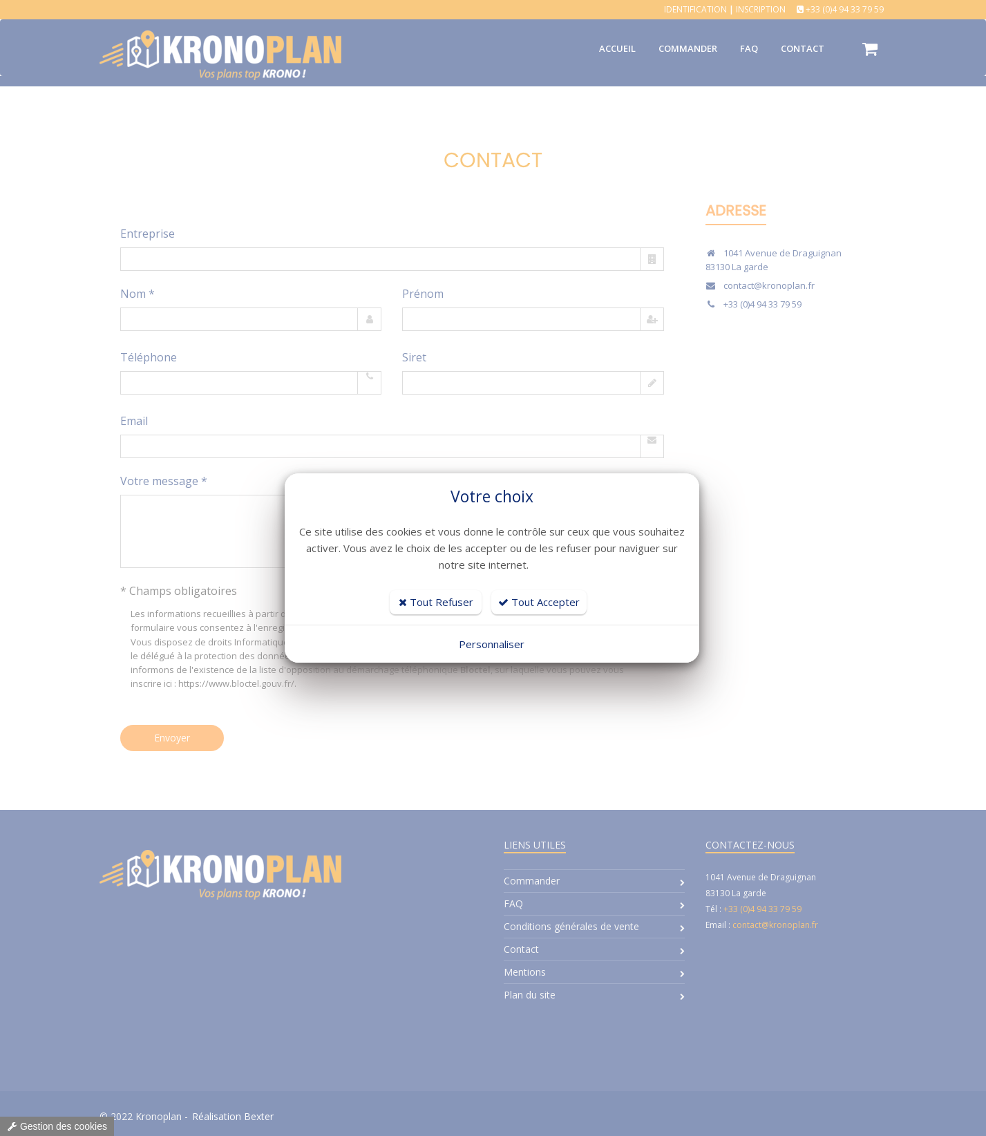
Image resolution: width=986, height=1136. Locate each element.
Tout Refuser (436, 602)
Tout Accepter (539, 602)
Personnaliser (491, 644)
